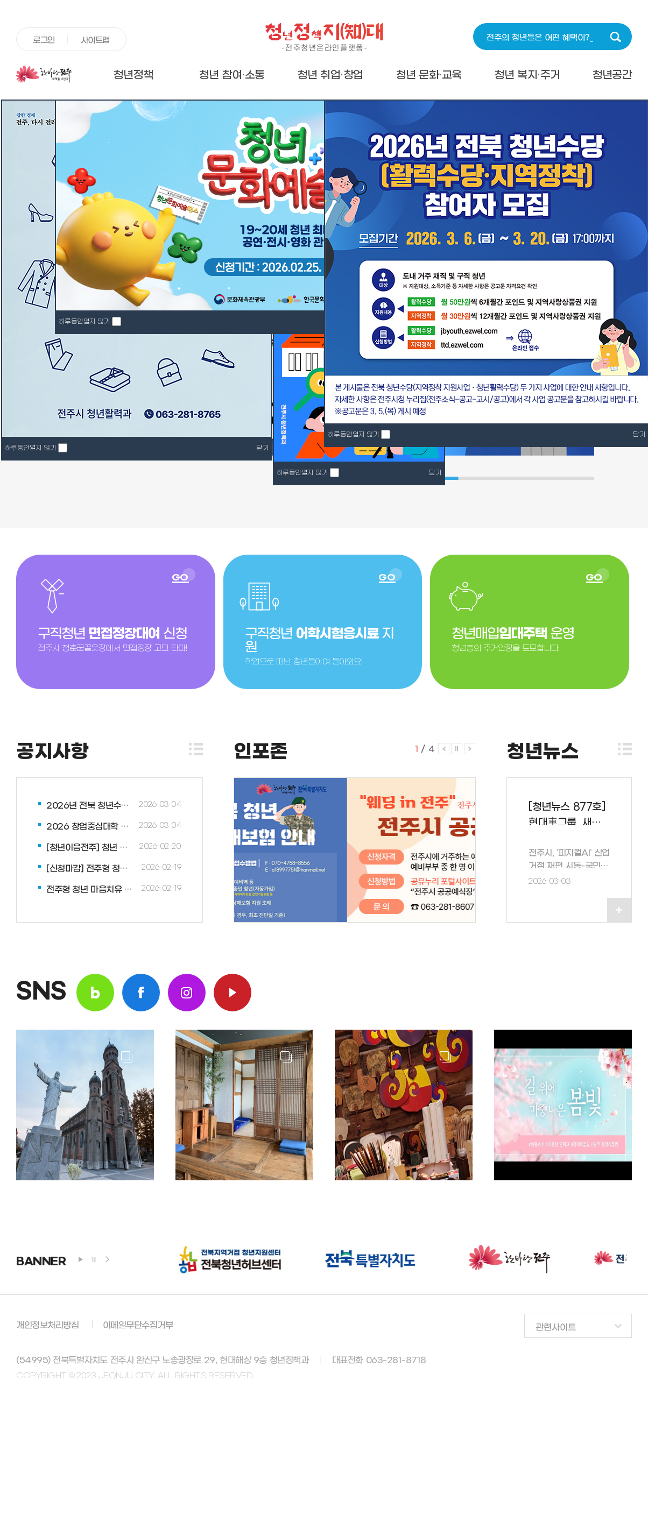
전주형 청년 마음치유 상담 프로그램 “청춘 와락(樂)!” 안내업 (90, 889)
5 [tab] (537, 478)
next (107, 1259)
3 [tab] (492, 478)
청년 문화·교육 (429, 75)
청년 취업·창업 (330, 75)
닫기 (435, 473)
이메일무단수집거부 (138, 1325)
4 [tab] (515, 478)
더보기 (196, 749)
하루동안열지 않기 (302, 473)
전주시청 (50, 74)
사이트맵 (95, 40)
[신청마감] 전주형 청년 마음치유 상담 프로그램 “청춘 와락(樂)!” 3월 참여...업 (90, 868)
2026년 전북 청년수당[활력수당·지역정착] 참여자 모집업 (90, 805)
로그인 (44, 40)
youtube (232, 992)
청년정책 (133, 75)
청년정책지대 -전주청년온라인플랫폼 (324, 37)
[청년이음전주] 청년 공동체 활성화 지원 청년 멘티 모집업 (90, 847)
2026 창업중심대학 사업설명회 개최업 (90, 826)
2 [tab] (470, 478)
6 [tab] (560, 478)
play (80, 1259)
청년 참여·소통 (232, 75)
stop (94, 1259)
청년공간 (612, 75)
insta (187, 992)
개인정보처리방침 (47, 1325)
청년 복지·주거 (527, 75)
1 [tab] (447, 478)
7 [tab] (583, 478)
